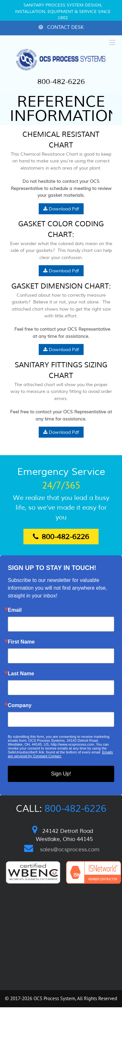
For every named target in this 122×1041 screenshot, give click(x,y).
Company (20, 705)
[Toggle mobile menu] (112, 42)
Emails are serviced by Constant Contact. (60, 754)
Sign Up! (61, 773)
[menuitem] (61, 28)
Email (15, 610)
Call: (61, 809)
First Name (21, 642)
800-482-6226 (61, 81)
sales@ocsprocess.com (70, 849)
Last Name (21, 673)
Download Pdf (61, 209)
